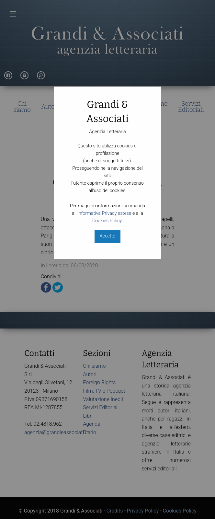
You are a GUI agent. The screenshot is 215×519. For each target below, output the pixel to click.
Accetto (107, 236)
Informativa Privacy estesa (104, 213)
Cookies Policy (107, 221)
